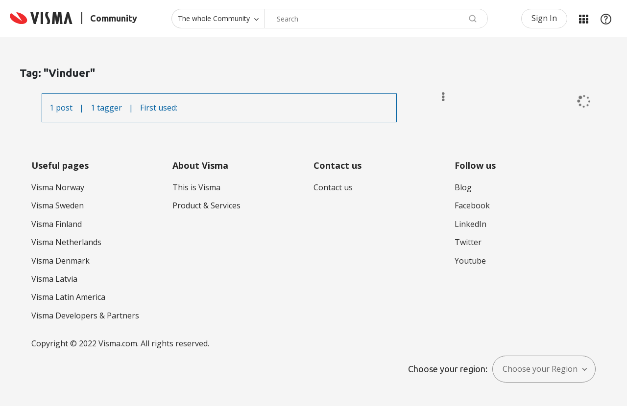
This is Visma (196, 187)
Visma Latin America (68, 297)
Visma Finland (56, 224)
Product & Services (206, 205)
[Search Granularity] (218, 18)
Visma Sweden (57, 205)
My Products (583, 18)
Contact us (333, 187)
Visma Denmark (60, 260)
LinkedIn (470, 224)
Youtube (470, 260)
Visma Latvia (54, 278)
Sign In (544, 18)
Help (606, 18)
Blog (463, 187)
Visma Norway (57, 187)
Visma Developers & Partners (85, 315)
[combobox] (376, 18)
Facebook (472, 205)
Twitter (468, 242)
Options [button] (438, 97)
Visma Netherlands (66, 242)
